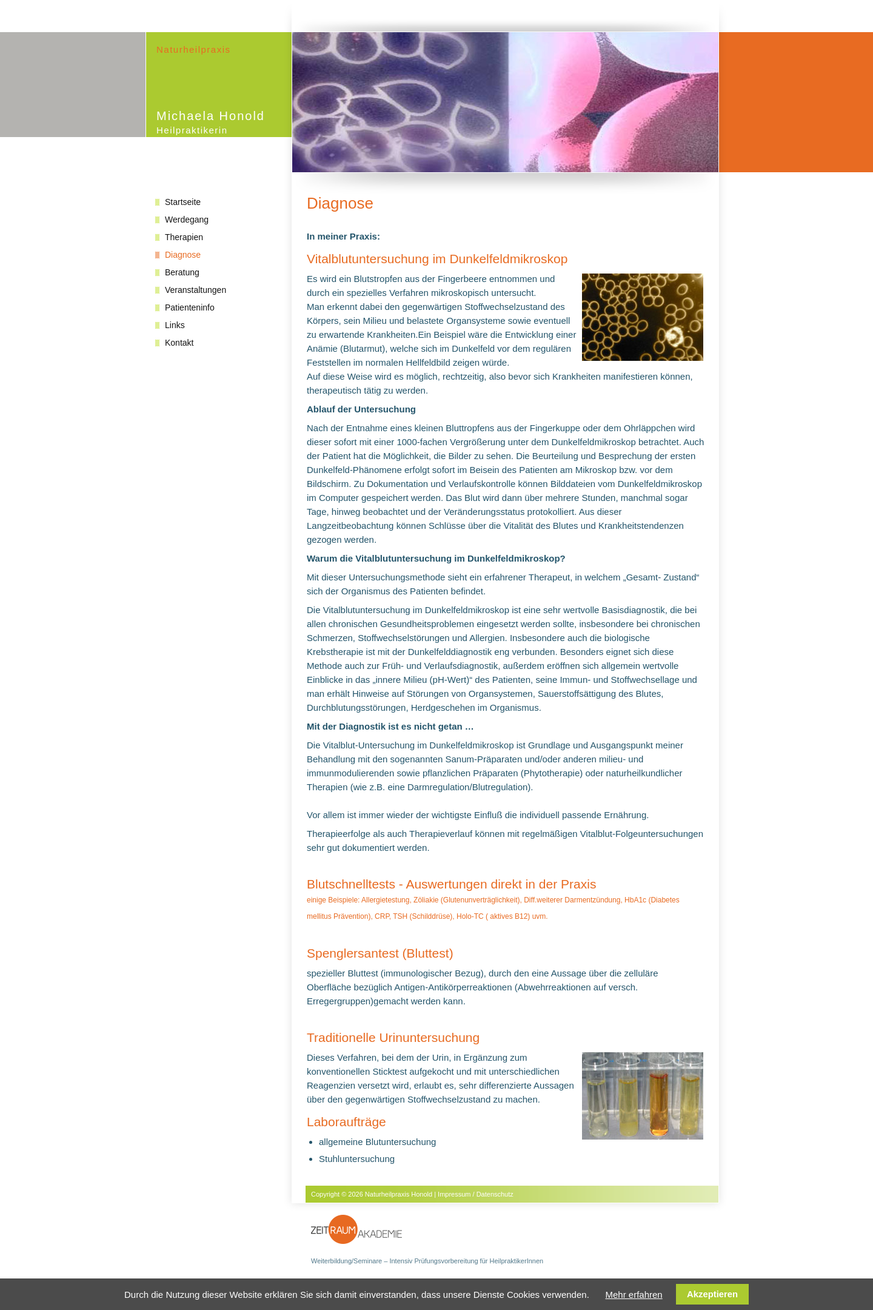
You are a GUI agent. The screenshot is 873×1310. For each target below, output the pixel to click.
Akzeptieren (712, 1294)
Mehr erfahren (633, 1294)
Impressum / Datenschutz (475, 1194)
